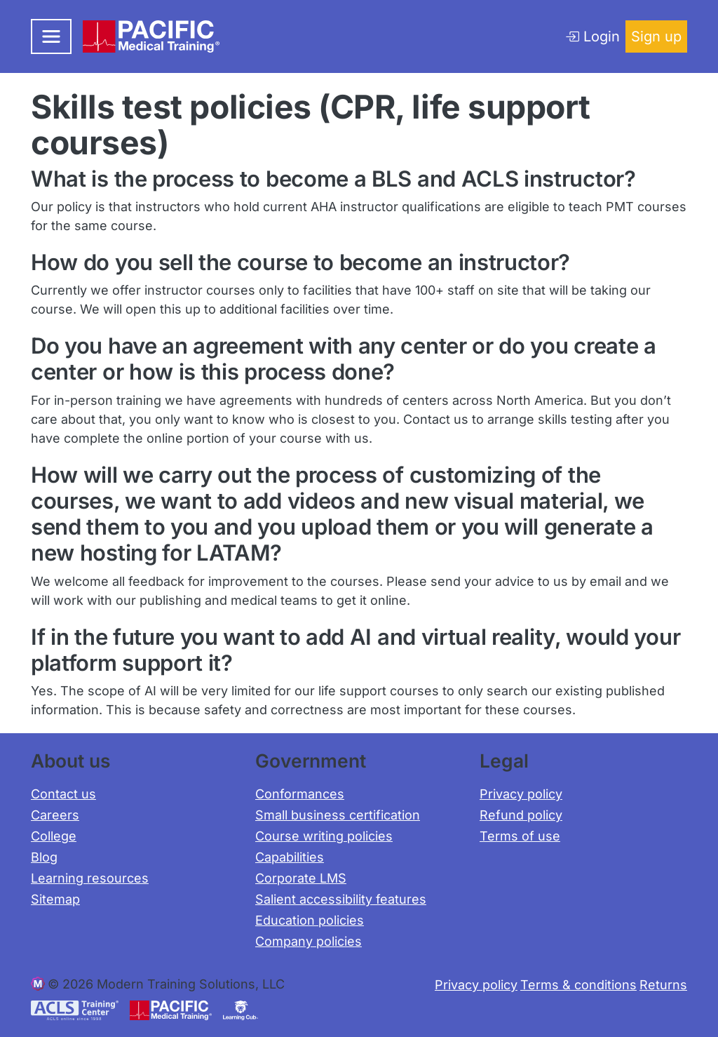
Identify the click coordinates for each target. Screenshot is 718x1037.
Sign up (656, 36)
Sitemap (55, 899)
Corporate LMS (300, 878)
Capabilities (289, 857)
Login (592, 36)
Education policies (309, 920)
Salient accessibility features (340, 899)
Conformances (299, 794)
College (53, 836)
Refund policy (521, 815)
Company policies (308, 941)
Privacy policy (521, 794)
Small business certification (337, 815)
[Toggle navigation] (51, 36)
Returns (663, 984)
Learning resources (90, 878)
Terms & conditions (578, 984)
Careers (55, 815)
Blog (44, 857)
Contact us (63, 794)
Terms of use (520, 836)
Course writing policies (324, 836)
